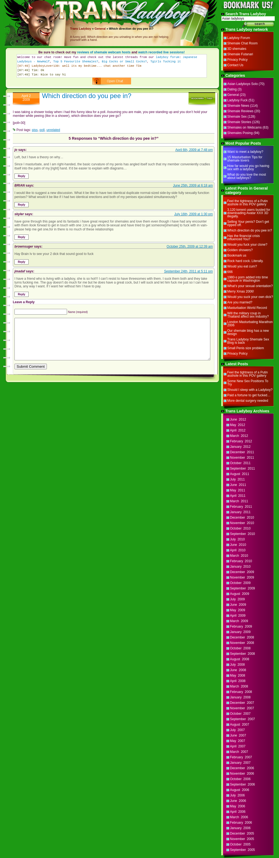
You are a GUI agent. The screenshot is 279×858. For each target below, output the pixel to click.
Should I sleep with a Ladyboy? (249, 390)
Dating (232, 89)
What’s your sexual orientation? (250, 286)
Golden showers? (240, 250)
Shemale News (238, 106)
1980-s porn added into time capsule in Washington (247, 278)
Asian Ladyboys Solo (242, 84)
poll (42, 130)
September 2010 (242, 534)
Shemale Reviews (240, 111)
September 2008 (242, 654)
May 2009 (237, 610)
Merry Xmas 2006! (240, 291)
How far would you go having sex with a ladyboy (248, 167)
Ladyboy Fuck (237, 100)
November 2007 (242, 708)
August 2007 (239, 724)
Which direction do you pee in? (86, 95)
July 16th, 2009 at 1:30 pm (193, 214)
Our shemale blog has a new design (248, 332)
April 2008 (237, 681)
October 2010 (240, 528)
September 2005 (242, 850)
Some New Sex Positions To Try (247, 382)
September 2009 (242, 588)
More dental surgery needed (247, 401)
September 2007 (242, 719)
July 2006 (237, 795)
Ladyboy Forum (238, 38)
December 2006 (242, 768)
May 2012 (237, 425)
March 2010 (239, 556)
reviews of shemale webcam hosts (104, 52)
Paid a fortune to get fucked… (249, 395)
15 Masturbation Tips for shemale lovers (244, 158)
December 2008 (242, 637)
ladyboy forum (167, 57)
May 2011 (237, 490)
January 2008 (240, 697)
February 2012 (241, 441)
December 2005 (242, 833)
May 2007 (237, 741)
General (100, 28)
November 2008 (242, 643)
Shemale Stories (239, 122)
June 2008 (238, 670)
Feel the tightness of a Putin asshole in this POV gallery (247, 202)
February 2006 (241, 822)
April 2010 (237, 550)
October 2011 (240, 463)
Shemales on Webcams (244, 127)
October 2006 (240, 779)
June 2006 (238, 801)
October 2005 (240, 844)
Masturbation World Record (247, 308)
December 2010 (242, 517)
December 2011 (242, 452)
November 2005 (242, 839)
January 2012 (240, 447)
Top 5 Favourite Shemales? (75, 61)
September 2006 (242, 784)
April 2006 (237, 812)
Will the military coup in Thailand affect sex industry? (248, 314)
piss (35, 130)
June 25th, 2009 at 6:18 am (193, 185)
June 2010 (238, 545)
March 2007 (239, 752)
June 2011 (238, 485)
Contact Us (235, 65)
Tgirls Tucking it (165, 61)
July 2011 (237, 479)
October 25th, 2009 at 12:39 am (190, 246)
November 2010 (242, 523)
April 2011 (237, 496)
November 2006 (242, 773)
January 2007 (240, 763)
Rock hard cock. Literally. (245, 261)
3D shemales (236, 49)
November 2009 (242, 577)
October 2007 (240, 714)
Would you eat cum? (242, 266)
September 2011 (242, 468)
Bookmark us (236, 255)
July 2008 (237, 665)
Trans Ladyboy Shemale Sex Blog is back (248, 341)
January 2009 (240, 632)
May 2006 (237, 806)
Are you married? (239, 302)
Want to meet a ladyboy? (245, 152)
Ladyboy (85, 28)
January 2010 (240, 566)
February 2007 (241, 757)
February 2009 (241, 626)
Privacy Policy (237, 60)
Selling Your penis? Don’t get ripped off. (248, 223)
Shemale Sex (237, 116)
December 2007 (242, 703)
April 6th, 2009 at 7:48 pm (194, 150)
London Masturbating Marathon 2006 (250, 323)
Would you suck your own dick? (250, 297)
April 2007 (237, 746)
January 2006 (240, 828)
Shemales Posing (240, 133)
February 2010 (241, 561)
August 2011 (239, 474)
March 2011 (239, 501)
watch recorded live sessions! (161, 52)
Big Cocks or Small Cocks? (124, 61)
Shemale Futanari (240, 54)
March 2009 (239, 621)
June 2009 (238, 605)
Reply (21, 176)
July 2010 (237, 539)
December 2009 (242, 572)
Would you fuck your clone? (247, 245)
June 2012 (238, 419)
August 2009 (239, 594)
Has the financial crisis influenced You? (243, 237)
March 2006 (239, 817)
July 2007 (237, 730)
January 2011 (240, 512)
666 (230, 272)
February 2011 (241, 507)
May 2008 (237, 675)
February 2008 (241, 692)
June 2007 (238, 735)
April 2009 (237, 615)
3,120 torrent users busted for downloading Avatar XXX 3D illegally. (248, 213)
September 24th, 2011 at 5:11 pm (188, 271)
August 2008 (239, 659)
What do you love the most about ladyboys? (246, 176)
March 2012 (239, 436)
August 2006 (239, 790)
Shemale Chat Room (242, 43)
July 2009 (237, 599)
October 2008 (240, 648)
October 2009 (240, 583)
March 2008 (239, 686)
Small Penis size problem (245, 348)
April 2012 (237, 430)
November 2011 (242, 458)
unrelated (53, 130)
